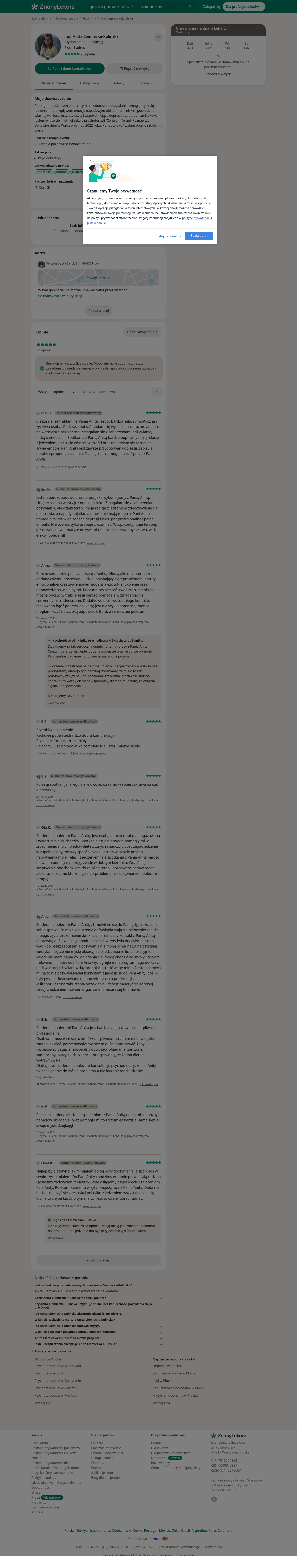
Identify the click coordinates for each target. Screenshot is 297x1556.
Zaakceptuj (199, 236)
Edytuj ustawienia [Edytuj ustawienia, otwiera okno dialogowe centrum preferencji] (168, 236)
